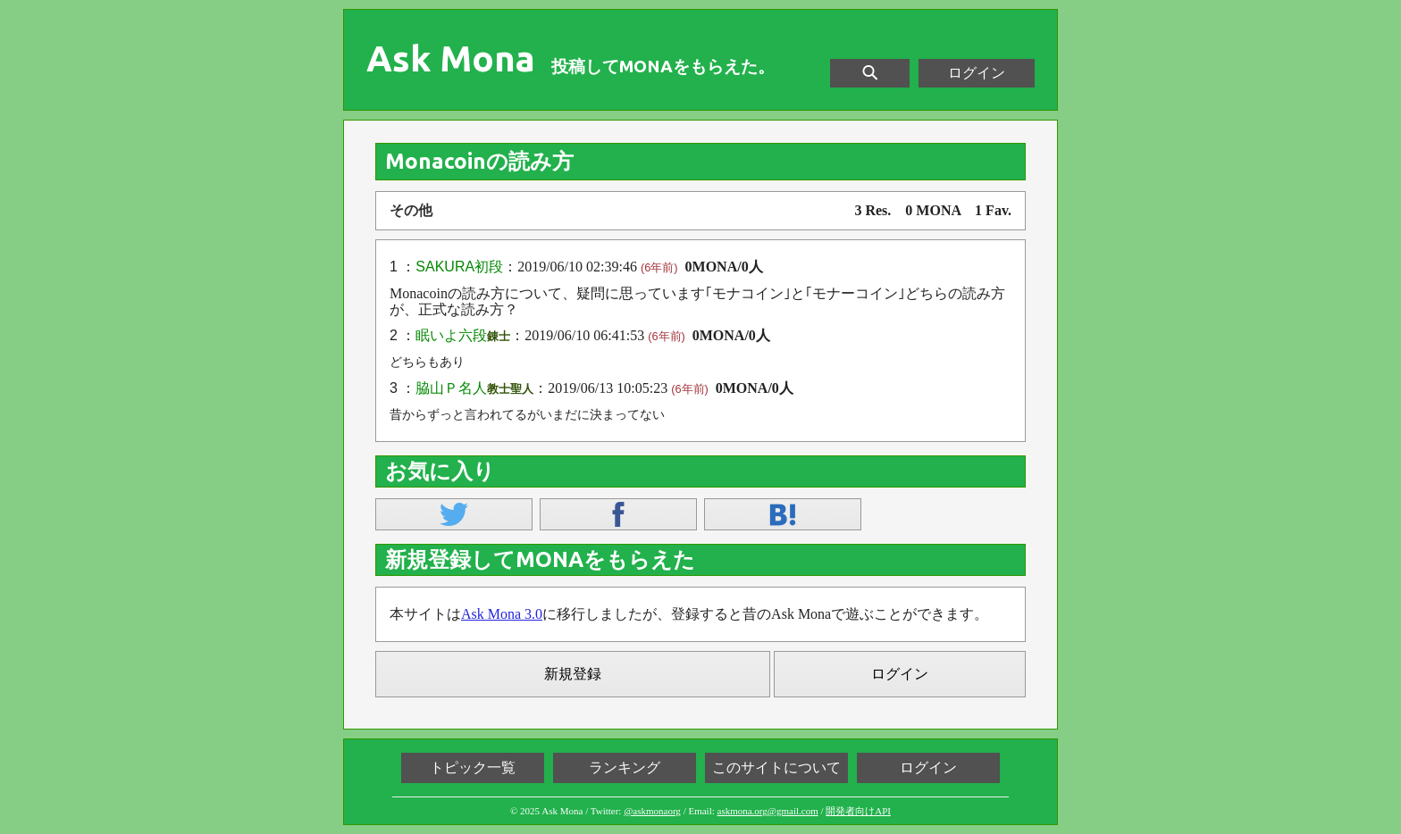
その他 (411, 210)
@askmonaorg (652, 810)
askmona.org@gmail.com (767, 810)
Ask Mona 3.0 (501, 613)
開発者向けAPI (858, 810)
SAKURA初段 (459, 266)
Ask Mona (450, 59)
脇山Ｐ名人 (451, 388)
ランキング (624, 767)
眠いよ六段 (451, 335)
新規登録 (572, 673)
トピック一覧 (473, 767)
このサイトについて (776, 767)
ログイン (976, 72)
